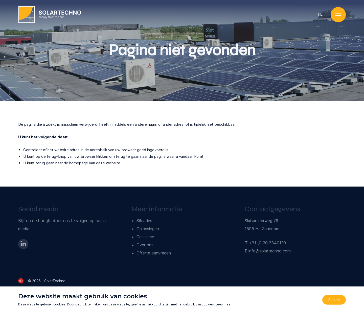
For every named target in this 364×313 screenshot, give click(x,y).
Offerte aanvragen (153, 252)
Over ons (144, 244)
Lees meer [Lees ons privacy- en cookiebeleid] (223, 304)
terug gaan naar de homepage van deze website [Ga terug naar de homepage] (78, 163)
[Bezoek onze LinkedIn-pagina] (23, 244)
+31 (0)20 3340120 (267, 242)
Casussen (145, 236)
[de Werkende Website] (21, 280)
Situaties (144, 220)
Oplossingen (147, 228)
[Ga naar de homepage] (49, 14)
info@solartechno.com (269, 250)
